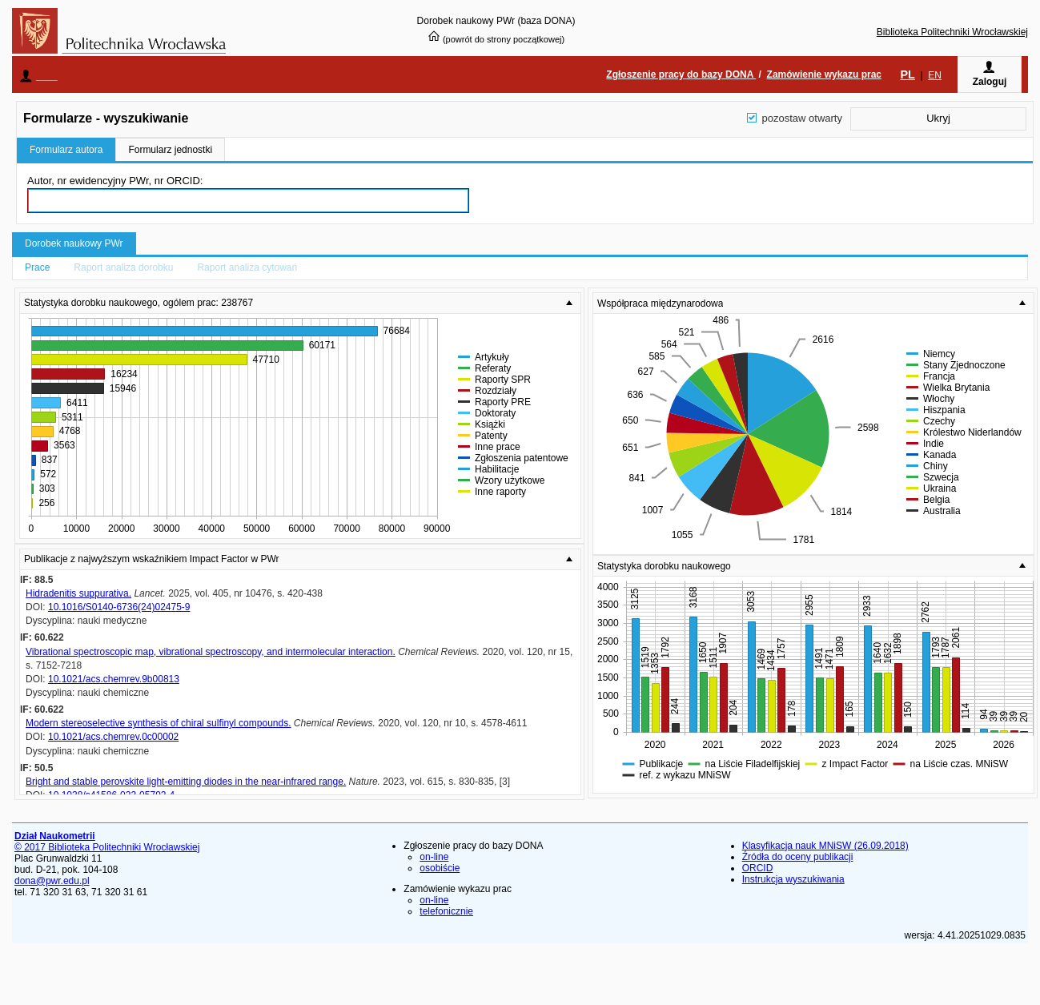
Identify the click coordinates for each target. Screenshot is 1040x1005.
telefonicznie (446, 911)
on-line (434, 856)
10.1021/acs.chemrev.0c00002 (113, 736)
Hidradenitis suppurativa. (78, 593)
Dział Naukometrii (54, 836)
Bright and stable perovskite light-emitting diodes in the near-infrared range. (186, 781)
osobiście (440, 868)
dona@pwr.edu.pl (52, 880)
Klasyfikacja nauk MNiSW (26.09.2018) (825, 845)
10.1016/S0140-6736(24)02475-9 (119, 607)
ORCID (757, 868)
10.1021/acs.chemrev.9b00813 (113, 679)
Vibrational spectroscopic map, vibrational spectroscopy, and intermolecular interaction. (211, 651)
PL (907, 74)
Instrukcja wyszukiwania (793, 879)
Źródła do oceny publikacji (797, 856)
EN (935, 75)
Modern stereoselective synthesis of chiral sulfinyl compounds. (158, 723)
